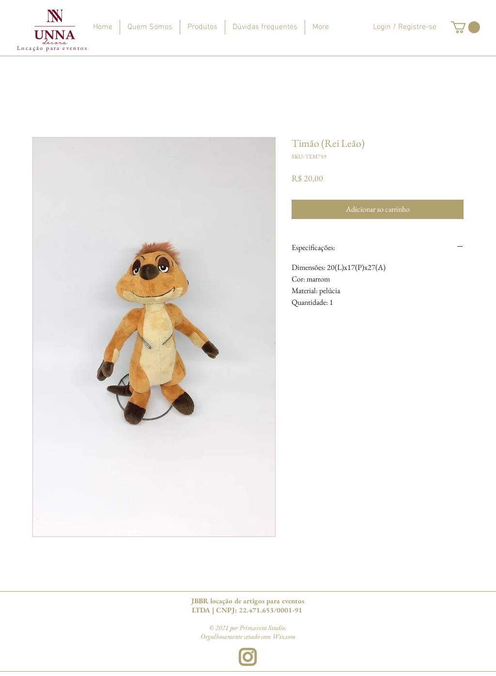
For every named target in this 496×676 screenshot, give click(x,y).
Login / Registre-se (404, 27)
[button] (465, 27)
